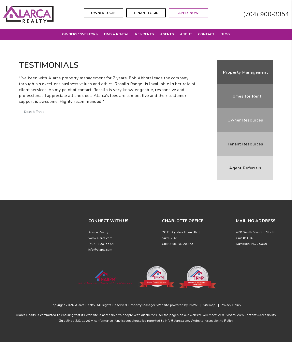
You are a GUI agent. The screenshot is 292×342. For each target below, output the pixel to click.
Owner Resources (245, 120)
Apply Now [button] (188, 13)
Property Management (245, 72)
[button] (19, 245)
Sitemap (209, 305)
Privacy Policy (231, 305)
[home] (28, 14)
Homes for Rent (245, 96)
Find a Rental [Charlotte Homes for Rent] (116, 34)
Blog (225, 34)
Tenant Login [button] (146, 13)
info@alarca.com (177, 320)
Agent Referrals (245, 168)
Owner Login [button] (103, 13)
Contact (206, 34)
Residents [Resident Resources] (144, 34)
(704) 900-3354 (266, 14)
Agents (167, 34)
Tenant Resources (245, 144)
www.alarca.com (100, 238)
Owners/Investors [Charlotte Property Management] (80, 34)
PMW (193, 305)
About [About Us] (186, 34)
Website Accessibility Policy (212, 320)
